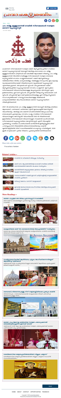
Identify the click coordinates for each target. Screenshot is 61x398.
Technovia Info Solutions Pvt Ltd (33, 396)
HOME (14, 392)
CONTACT (26, 392)
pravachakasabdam (34, 395)
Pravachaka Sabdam (11, 147)
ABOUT (19, 392)
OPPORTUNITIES (35, 392)
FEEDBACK (45, 392)
